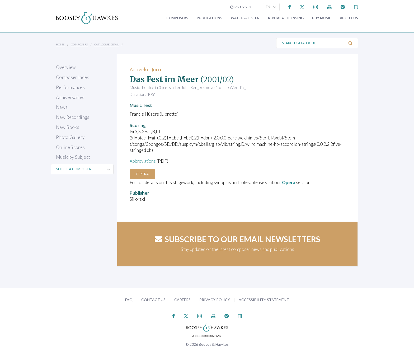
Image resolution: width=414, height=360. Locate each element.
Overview (66, 67)
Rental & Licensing (286, 18)
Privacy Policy (214, 299)
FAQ (129, 299)
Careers (182, 299)
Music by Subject (73, 157)
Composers (177, 18)
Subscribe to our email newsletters (237, 239)
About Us (349, 18)
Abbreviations (143, 161)
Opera (143, 174)
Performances (70, 87)
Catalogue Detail (106, 44)
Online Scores (70, 147)
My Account (240, 7)
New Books (67, 127)
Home (60, 44)
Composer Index (72, 77)
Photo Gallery (70, 137)
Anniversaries (70, 97)
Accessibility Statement (264, 299)
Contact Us (153, 299)
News (62, 107)
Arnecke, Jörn (145, 70)
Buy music (321, 18)
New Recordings (73, 117)
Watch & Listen (245, 18)
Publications (209, 18)
